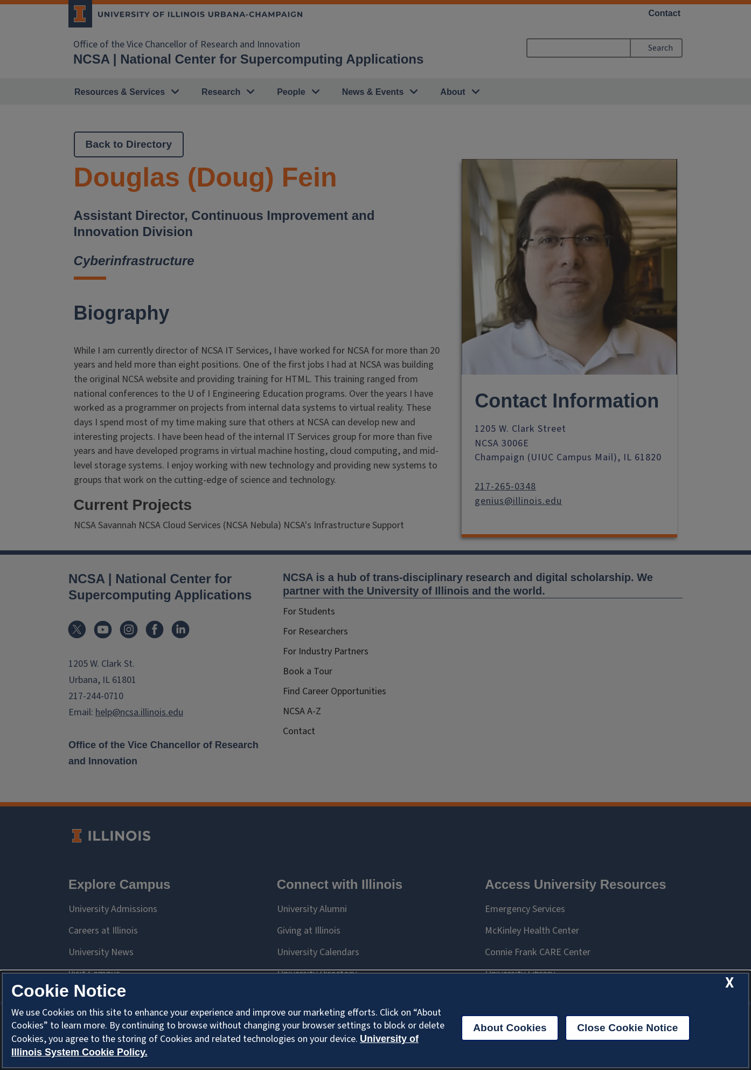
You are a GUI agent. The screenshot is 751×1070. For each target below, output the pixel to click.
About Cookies (510, 1027)
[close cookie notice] (729, 983)
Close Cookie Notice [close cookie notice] (627, 1027)
